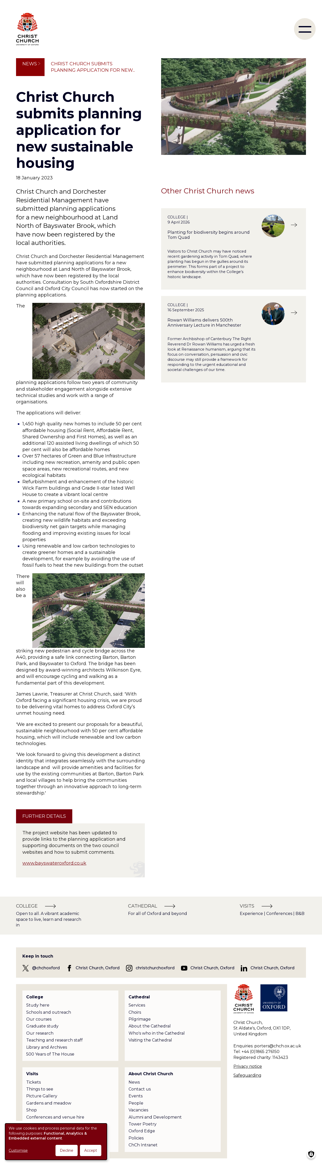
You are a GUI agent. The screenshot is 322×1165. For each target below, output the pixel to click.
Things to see (39, 1089)
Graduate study (42, 1026)
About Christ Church (151, 1073)
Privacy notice (247, 1066)
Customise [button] (18, 1150)
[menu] (305, 29)
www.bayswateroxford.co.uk (54, 863)
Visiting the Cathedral (150, 1040)
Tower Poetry (143, 1124)
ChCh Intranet (143, 1145)
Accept (90, 1150)
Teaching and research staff (54, 1040)
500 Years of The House (50, 1054)
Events (136, 1096)
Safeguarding (247, 1075)
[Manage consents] (311, 1154)
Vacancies (138, 1110)
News (29, 64)
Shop (31, 1110)
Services (137, 1005)
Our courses (38, 1019)
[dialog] (56, 1141)
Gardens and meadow (48, 1103)
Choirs (135, 1012)
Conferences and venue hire (55, 1117)
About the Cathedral (150, 1026)
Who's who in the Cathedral (157, 1033)
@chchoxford (46, 967)
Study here (37, 1005)
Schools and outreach (48, 1012)
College (34, 997)
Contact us (140, 1089)
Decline (66, 1150)
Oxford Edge (142, 1131)
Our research (39, 1033)
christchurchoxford (155, 967)
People (136, 1103)
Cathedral (139, 997)
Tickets (33, 1082)
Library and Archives (46, 1047)
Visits (32, 1073)
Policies (136, 1138)
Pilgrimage (140, 1019)
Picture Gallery (41, 1096)
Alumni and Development (155, 1117)
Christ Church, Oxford (98, 967)
